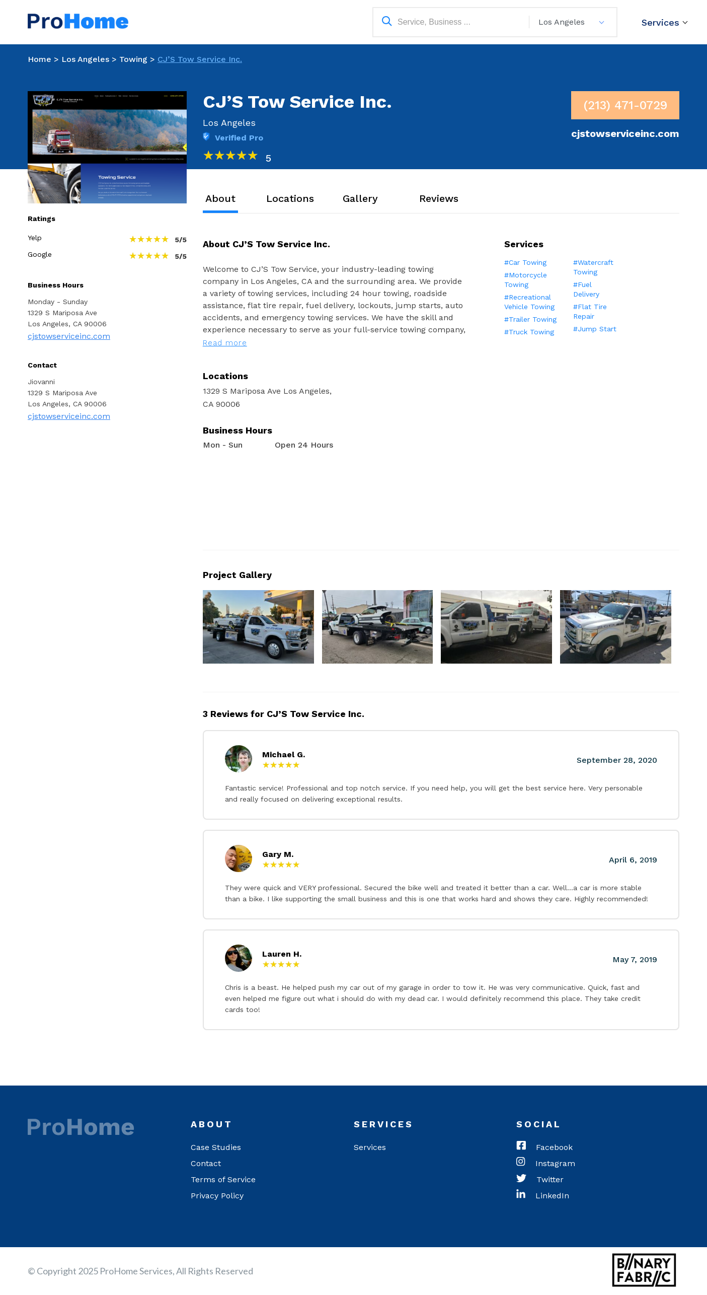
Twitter (540, 1180)
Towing (133, 59)
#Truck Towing (529, 332)
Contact (206, 1163)
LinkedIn (542, 1196)
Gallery (360, 198)
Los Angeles (85, 59)
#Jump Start (594, 329)
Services (660, 22)
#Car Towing (525, 262)
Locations (290, 198)
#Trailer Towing (530, 319)
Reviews (438, 198)
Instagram (545, 1164)
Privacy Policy (217, 1195)
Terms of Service (223, 1179)
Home (39, 59)
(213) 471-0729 (625, 105)
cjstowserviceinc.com (69, 336)
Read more (225, 342)
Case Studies (216, 1147)
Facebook (544, 1147)
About (220, 198)
